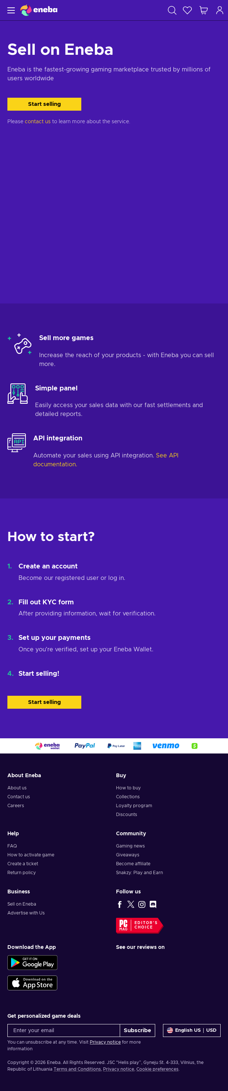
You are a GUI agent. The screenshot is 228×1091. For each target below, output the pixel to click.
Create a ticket (22, 864)
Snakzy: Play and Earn (139, 872)
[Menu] (10, 10)
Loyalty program (134, 805)
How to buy (128, 788)
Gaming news (130, 846)
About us (17, 788)
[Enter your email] (63, 1030)
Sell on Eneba (21, 904)
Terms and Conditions (77, 1069)
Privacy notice (105, 1042)
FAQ (12, 846)
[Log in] (220, 10)
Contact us (18, 797)
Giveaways (127, 855)
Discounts (126, 814)
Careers (15, 805)
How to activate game (30, 855)
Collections (128, 797)
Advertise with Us (26, 913)
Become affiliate (133, 864)
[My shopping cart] (203, 10)
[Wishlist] (187, 10)
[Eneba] (38, 10)
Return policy (21, 872)
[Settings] (192, 1030)
